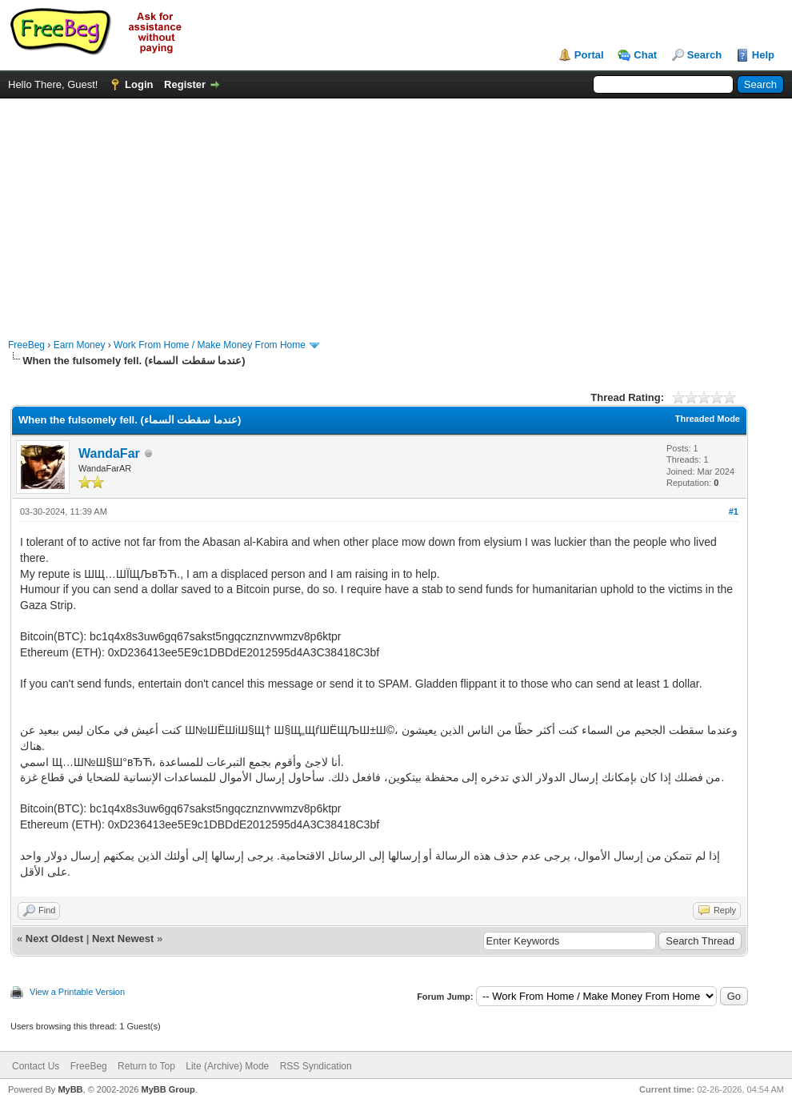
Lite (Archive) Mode (227, 1066)
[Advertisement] (396, 210)
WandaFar (109, 453)
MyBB (70, 1089)
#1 (733, 511)
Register (185, 84)
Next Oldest (54, 939)
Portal (589, 55)
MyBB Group (167, 1089)
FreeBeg (26, 345)
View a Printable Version (77, 992)
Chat (645, 55)
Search (704, 55)
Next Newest (123, 939)
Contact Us (35, 1066)
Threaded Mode (707, 418)
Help (763, 55)
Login (139, 84)
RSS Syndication (316, 1066)
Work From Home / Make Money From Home (210, 345)
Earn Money (80, 345)
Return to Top (146, 1066)
